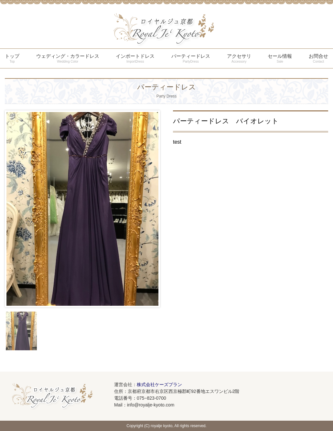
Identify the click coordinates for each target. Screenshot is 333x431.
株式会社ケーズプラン (159, 384)
